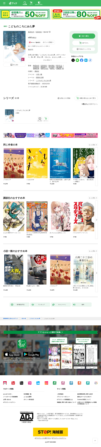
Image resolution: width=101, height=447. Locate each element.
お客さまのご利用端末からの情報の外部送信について (87, 403)
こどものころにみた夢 (22, 110)
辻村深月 (36, 67)
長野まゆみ (44, 68)
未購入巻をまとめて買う (87, 98)
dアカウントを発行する (43, 438)
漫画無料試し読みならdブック (10, 318)
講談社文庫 (40, 77)
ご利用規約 (60, 394)
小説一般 (39, 74)
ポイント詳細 (47, 42)
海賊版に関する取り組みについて (66, 402)
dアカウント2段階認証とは (65, 399)
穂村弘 (52, 68)
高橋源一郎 (60, 68)
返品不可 (30, 49)
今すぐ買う (85, 36)
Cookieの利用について (84, 399)
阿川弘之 (59, 65)
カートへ (85, 43)
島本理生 (52, 65)
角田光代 (31, 32)
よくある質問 (27, 396)
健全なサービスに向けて (84, 396)
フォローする (50, 32)
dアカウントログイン (9, 402)
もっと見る (92, 145)
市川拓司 (52, 67)
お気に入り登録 (65, 98)
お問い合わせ (7, 399)
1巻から (85, 104)
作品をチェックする (85, 49)
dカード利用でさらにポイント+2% (38, 46)
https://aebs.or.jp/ (43, 420)
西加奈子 (44, 67)
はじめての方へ (7, 394)
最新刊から (93, 104)
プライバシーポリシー (63, 396)
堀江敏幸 (59, 67)
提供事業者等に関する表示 (85, 394)
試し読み (15, 65)
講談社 (37, 71)
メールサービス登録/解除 (10, 396)
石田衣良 (39, 32)
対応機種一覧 (27, 394)
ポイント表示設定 (29, 399)
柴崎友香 (36, 68)
